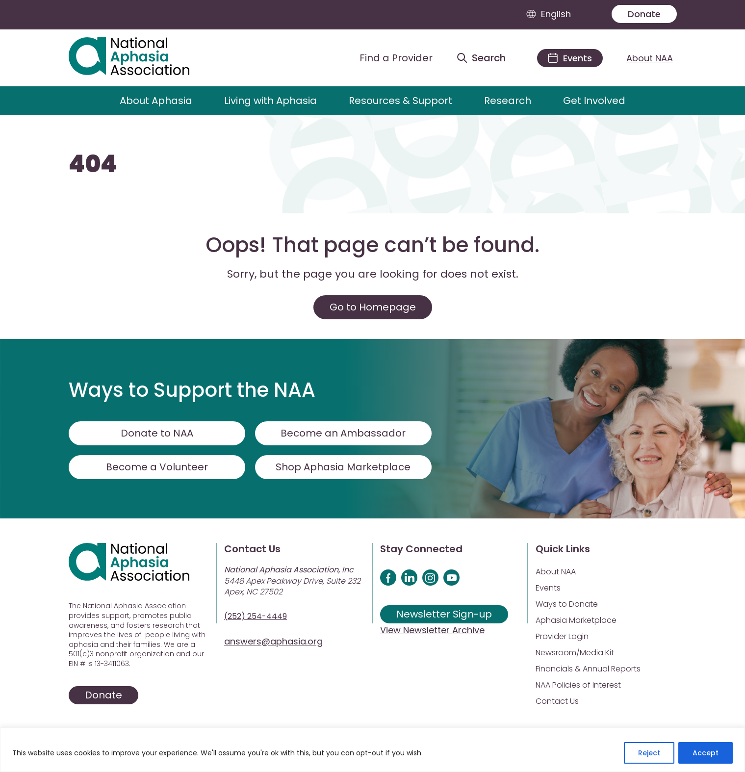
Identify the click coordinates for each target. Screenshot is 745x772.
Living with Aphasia (270, 100)
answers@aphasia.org (273, 641)
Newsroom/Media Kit (575, 652)
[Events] (570, 58)
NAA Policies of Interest (578, 685)
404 (93, 164)
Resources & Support (400, 100)
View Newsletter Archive (432, 630)
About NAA (649, 58)
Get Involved (594, 100)
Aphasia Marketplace (576, 620)
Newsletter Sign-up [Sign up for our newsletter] (444, 614)
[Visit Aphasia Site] (140, 57)
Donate (644, 14)
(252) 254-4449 (255, 616)
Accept (706, 753)
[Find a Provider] (388, 58)
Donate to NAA (157, 433)
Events (548, 587)
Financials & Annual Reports (588, 668)
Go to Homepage (373, 307)
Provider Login (562, 636)
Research (507, 100)
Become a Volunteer (157, 467)
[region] (372, 749)
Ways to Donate (567, 604)
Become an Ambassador (343, 433)
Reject (649, 753)
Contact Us (557, 701)
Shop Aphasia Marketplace (343, 467)
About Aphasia (156, 100)
